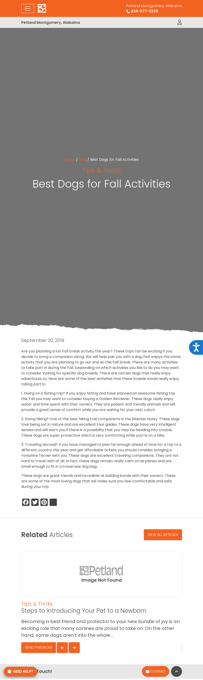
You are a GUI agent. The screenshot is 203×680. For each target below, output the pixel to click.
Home (69, 159)
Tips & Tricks (101, 170)
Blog (83, 159)
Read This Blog (38, 647)
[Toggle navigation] (27, 8)
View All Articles (163, 534)
